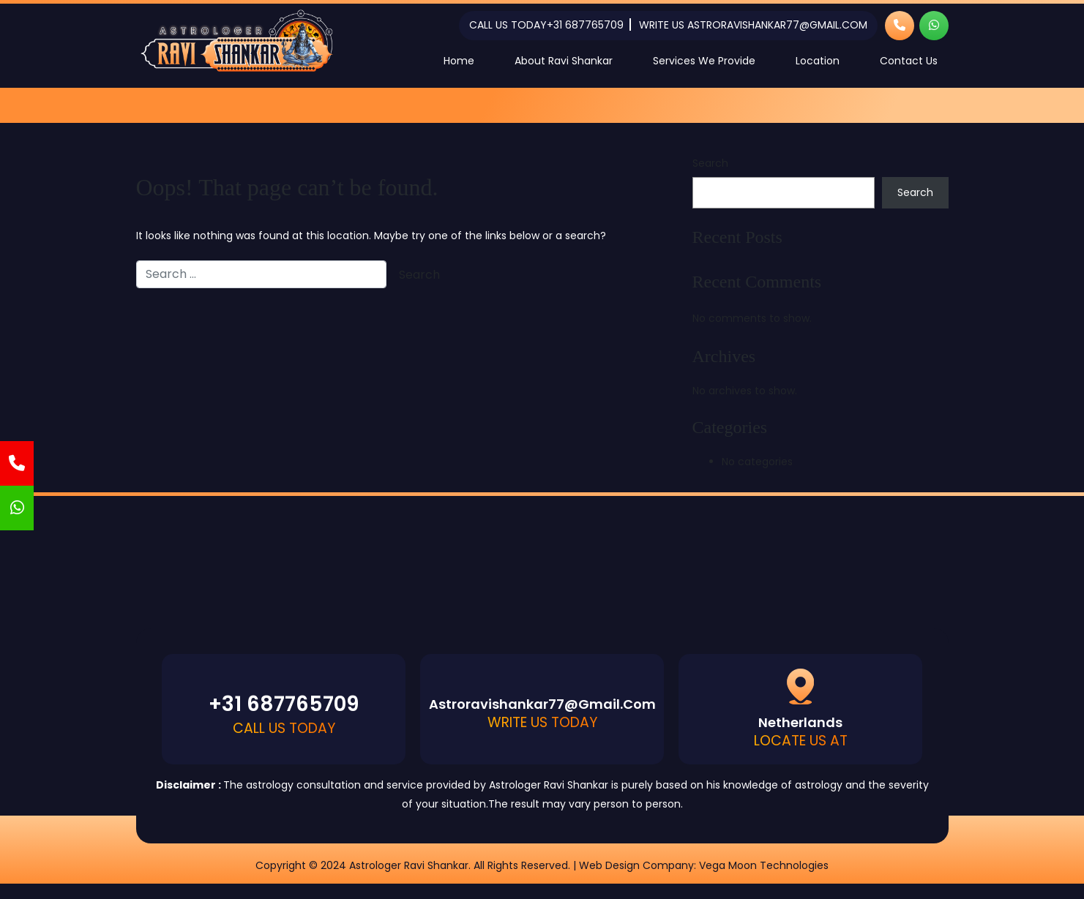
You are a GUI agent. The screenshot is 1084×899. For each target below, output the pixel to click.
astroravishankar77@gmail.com (777, 25)
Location (818, 60)
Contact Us (909, 60)
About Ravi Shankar (564, 60)
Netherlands (800, 722)
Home (459, 60)
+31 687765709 (585, 25)
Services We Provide (704, 60)
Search (710, 163)
